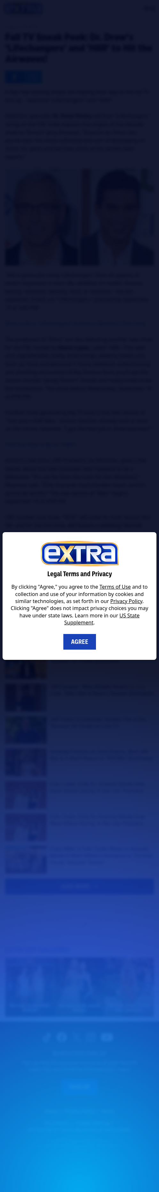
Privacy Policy (126, 601)
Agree (79, 641)
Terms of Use (115, 586)
